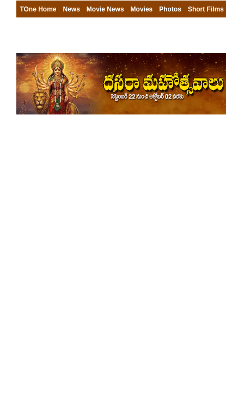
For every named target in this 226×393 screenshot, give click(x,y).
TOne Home (38, 9)
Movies (142, 9)
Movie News (105, 9)
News (71, 9)
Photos (170, 9)
